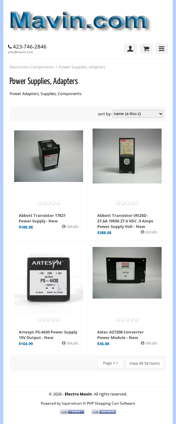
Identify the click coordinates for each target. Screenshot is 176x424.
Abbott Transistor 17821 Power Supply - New (42, 218)
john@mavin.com (20, 52)
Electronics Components (32, 67)
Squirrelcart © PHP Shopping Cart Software (98, 403)
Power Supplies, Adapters (82, 67)
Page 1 (109, 363)
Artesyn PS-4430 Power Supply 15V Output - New (48, 334)
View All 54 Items (144, 363)
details (72, 226)
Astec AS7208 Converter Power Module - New (120, 334)
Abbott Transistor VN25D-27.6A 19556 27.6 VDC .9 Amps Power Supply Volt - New (125, 221)
